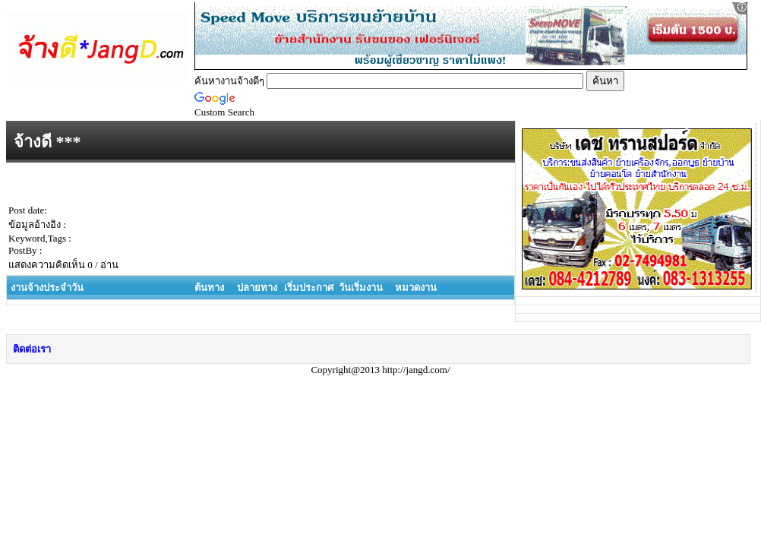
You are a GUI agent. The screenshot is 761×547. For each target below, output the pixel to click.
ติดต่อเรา (32, 349)
